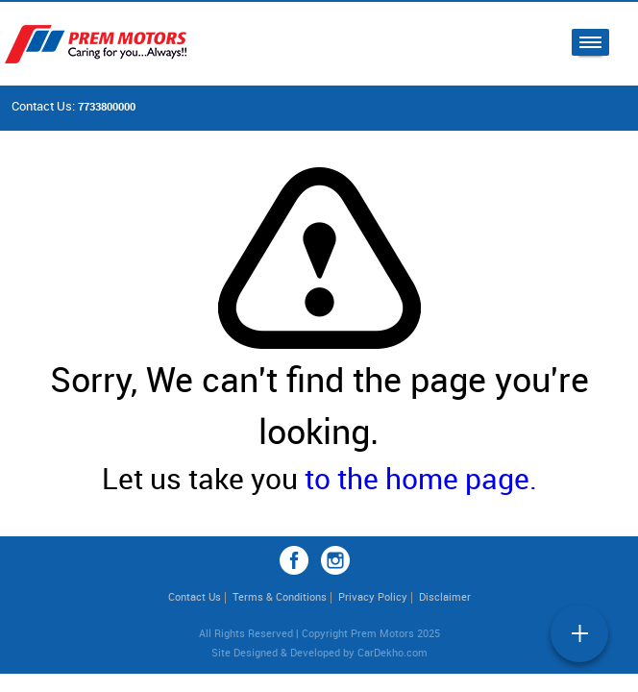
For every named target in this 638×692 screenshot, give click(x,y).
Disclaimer (445, 596)
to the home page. (421, 478)
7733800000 (106, 106)
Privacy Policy (372, 596)
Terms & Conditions (280, 596)
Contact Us (194, 596)
